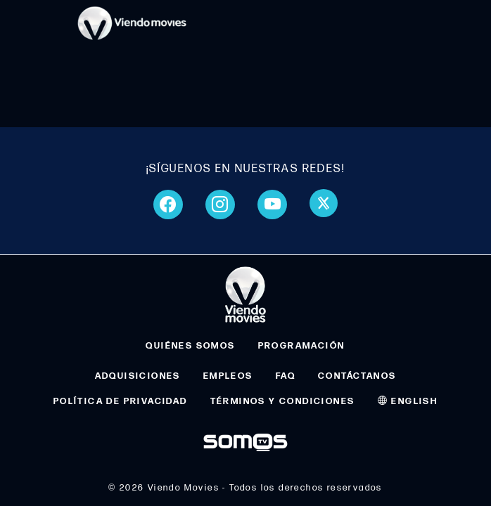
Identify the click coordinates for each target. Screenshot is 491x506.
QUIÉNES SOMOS (190, 345)
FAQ (285, 376)
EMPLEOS (228, 376)
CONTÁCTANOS (357, 376)
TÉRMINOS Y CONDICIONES (282, 401)
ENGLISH (408, 401)
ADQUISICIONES (138, 376)
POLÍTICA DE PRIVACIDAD (120, 401)
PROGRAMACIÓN (301, 345)
